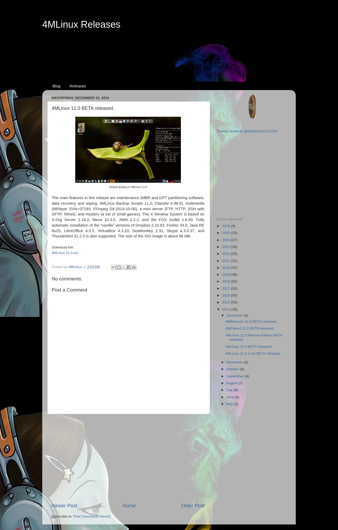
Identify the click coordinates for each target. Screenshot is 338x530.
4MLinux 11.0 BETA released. (249, 347)
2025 (226, 233)
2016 (226, 295)
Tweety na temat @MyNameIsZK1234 (247, 131)
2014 (226, 309)
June (230, 397)
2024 (226, 240)
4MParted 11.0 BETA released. (250, 328)
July (230, 390)
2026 (226, 226)
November (235, 362)
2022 (226, 254)
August (232, 383)
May (230, 404)
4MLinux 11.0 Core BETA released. (253, 353)
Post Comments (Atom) (91, 516)
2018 (226, 281)
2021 (226, 261)
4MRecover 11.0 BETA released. (251, 321)
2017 (226, 288)
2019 (226, 274)
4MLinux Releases (81, 24)
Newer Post (64, 505)
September (235, 376)
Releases (78, 86)
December (235, 315)
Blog (56, 86)
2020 (226, 268)
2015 (226, 302)
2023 (226, 247)
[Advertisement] (169, 50)
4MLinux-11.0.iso (65, 253)
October (233, 369)
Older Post (193, 505)
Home (129, 505)
